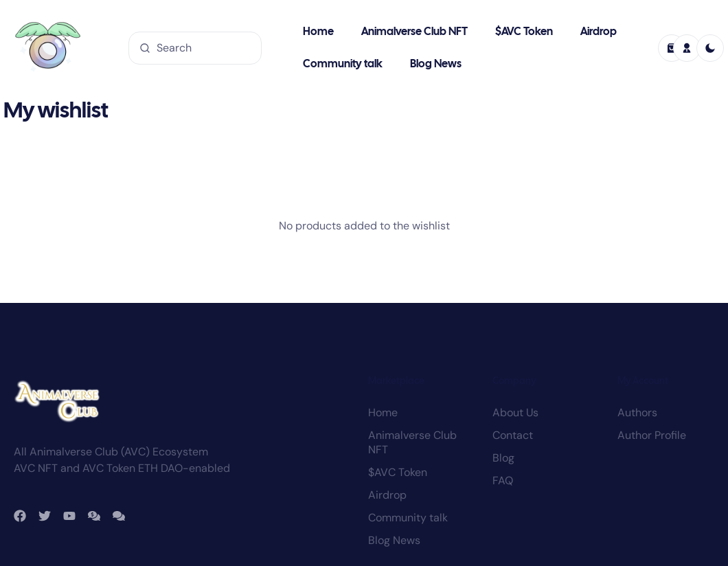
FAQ (502, 405)
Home (318, 32)
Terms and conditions (604, 536)
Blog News (436, 64)
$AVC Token (524, 32)
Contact (512, 359)
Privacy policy (683, 536)
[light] (710, 48)
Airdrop (598, 32)
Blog (503, 382)
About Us (515, 337)
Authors (637, 337)
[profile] (687, 48)
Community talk (343, 64)
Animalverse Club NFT (414, 32)
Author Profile (651, 359)
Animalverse (123, 529)
